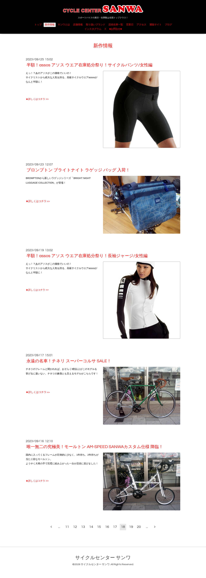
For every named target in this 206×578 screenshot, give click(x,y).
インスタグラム (92, 29)
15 (99, 527)
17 (115, 527)
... (59, 527)
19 (131, 527)
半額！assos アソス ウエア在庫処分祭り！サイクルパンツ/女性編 (89, 65)
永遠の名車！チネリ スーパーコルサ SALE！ (69, 361)
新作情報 (50, 24)
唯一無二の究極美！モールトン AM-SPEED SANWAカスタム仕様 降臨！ (95, 447)
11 (67, 527)
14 (91, 527)
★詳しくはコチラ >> (37, 99)
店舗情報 (78, 24)
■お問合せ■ (115, 29)
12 (75, 527)
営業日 (129, 24)
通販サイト (156, 24)
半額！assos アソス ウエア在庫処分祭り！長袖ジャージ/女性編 (87, 256)
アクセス (141, 24)
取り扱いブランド (95, 24)
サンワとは (64, 24)
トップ (38, 24)
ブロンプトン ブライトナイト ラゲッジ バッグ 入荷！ (78, 170)
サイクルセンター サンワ (103, 557)
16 (107, 527)
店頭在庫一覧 (115, 24)
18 (123, 527)
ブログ (168, 24)
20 (139, 527)
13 (83, 527)
